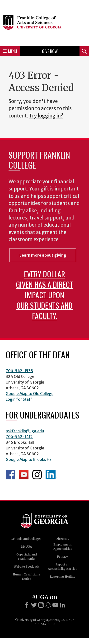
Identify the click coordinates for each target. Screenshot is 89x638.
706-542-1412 (19, 436)
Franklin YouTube (23, 474)
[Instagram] (41, 605)
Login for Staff (19, 399)
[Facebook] (27, 605)
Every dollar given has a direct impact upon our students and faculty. (44, 294)
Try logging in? (46, 116)
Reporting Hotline (62, 576)
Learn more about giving (42, 255)
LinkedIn (51, 474)
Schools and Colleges (26, 539)
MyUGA (26, 546)
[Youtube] (55, 605)
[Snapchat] (48, 605)
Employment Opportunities (62, 546)
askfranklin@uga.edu (25, 431)
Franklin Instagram (37, 474)
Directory (62, 539)
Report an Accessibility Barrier (62, 566)
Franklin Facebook (10, 474)
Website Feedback (26, 566)
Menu (10, 51)
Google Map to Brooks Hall (29, 459)
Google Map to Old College (29, 393)
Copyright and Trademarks (26, 556)
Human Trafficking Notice (26, 576)
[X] (34, 605)
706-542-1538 (19, 370)
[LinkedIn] (62, 605)
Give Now (50, 51)
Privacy (62, 556)
